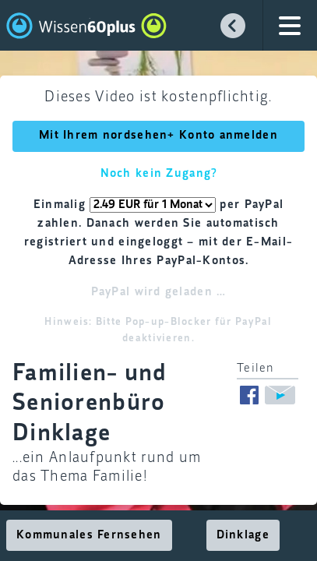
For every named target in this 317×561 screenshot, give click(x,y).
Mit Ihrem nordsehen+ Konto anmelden (158, 135)
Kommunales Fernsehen (89, 535)
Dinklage (243, 535)
